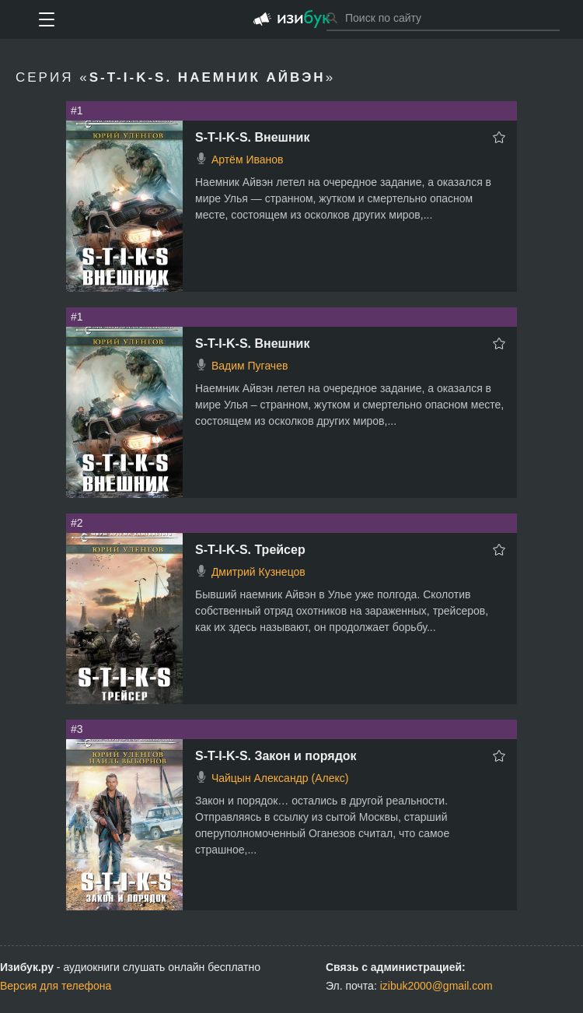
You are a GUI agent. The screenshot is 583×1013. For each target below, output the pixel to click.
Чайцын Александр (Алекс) (279, 778)
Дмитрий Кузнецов (258, 572)
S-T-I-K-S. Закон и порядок (276, 755)
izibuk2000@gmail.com (436, 986)
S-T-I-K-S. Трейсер (250, 549)
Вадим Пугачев (249, 365)
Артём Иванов (247, 159)
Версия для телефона (55, 986)
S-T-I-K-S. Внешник (252, 137)
